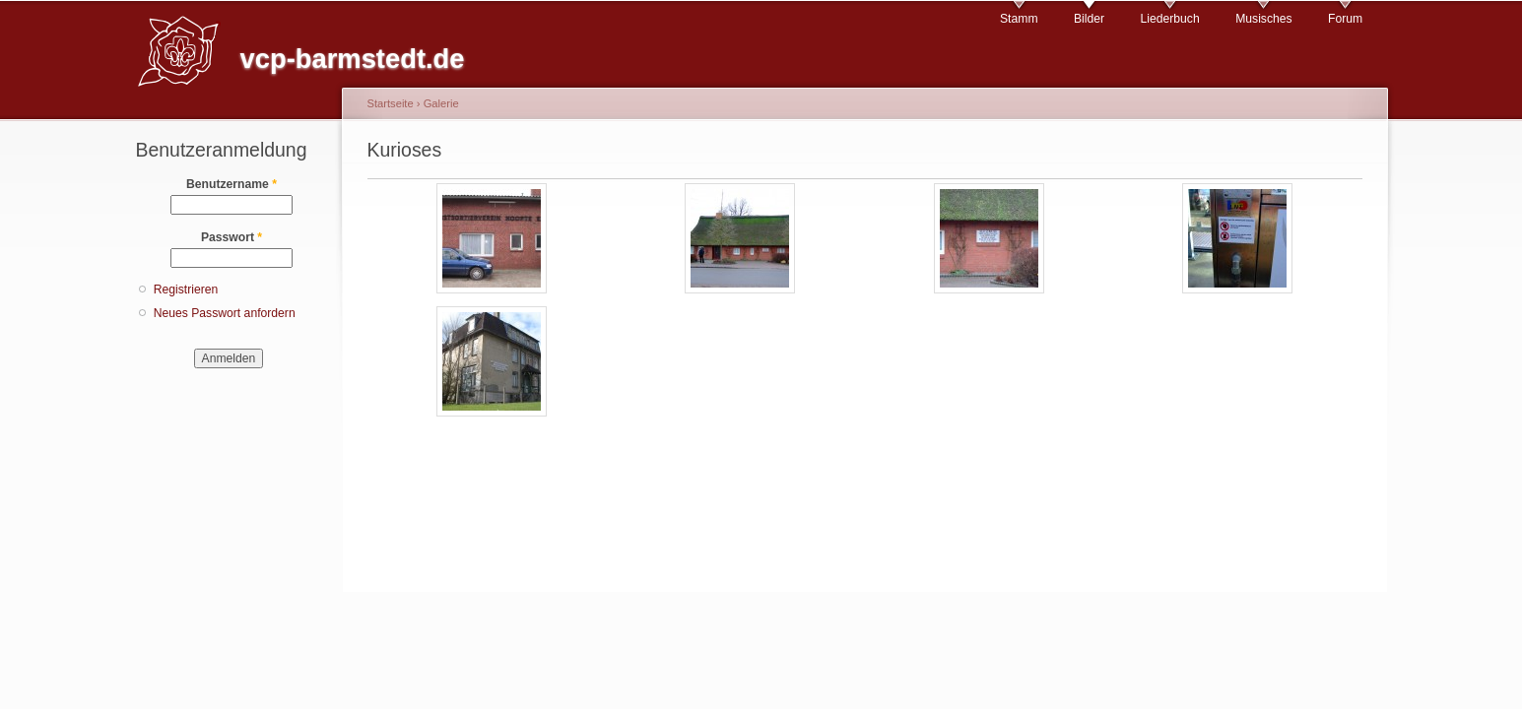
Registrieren (186, 289)
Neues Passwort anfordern (225, 313)
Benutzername (231, 184)
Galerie (441, 103)
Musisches (1263, 19)
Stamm (1019, 19)
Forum (1345, 19)
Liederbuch (1170, 19)
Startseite (390, 103)
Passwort (231, 237)
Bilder (1089, 19)
